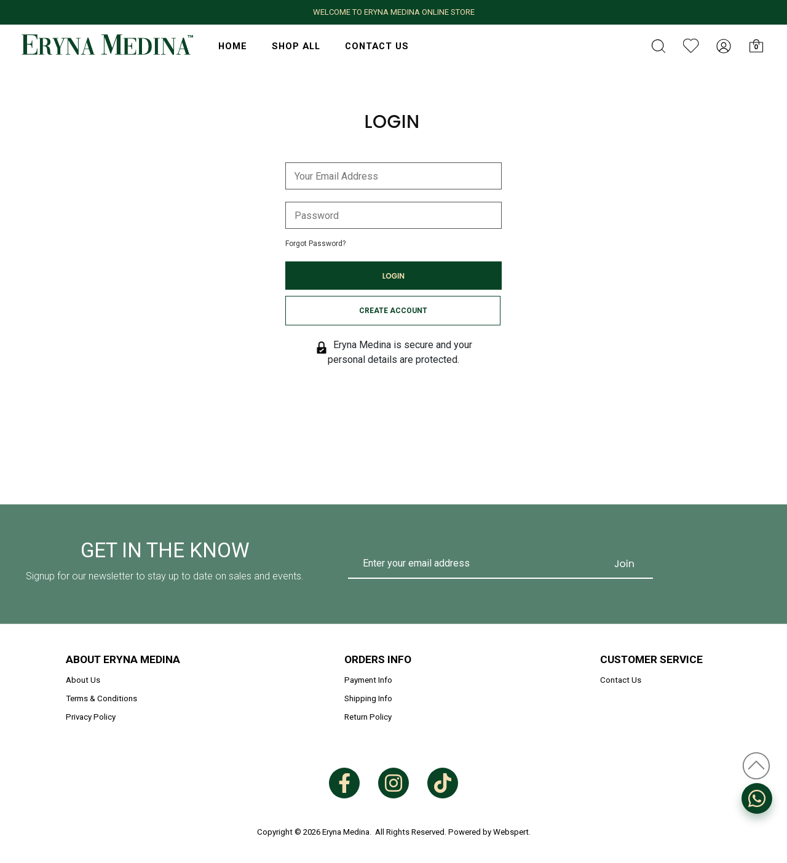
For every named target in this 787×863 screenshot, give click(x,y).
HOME (232, 46)
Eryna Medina (346, 832)
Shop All (296, 46)
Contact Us (377, 46)
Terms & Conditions (101, 698)
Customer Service (651, 659)
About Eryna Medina (123, 659)
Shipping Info (368, 698)
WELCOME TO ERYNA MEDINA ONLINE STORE (394, 12)
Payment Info (368, 680)
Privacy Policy (91, 717)
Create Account (393, 310)
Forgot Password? (315, 243)
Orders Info (377, 659)
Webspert (511, 832)
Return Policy (368, 717)
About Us (83, 680)
